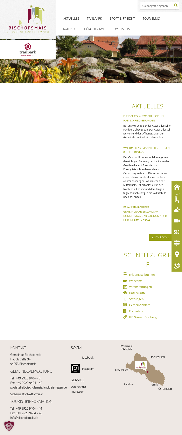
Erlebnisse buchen (142, 275)
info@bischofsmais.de (24, 418)
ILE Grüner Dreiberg (143, 317)
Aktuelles (71, 18)
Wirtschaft (124, 29)
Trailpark (94, 18)
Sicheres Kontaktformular (26, 394)
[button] (9, 426)
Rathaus (69, 29)
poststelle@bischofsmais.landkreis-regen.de (38, 387)
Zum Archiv (160, 237)
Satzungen (136, 299)
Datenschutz (78, 387)
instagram (88, 369)
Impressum (77, 391)
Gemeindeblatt (139, 305)
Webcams (135, 281)
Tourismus (151, 18)
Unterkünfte (137, 293)
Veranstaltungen (140, 287)
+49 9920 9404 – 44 (29, 408)
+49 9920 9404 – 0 (28, 378)
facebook (87, 357)
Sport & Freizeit (122, 18)
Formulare (136, 311)
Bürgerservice (95, 29)
